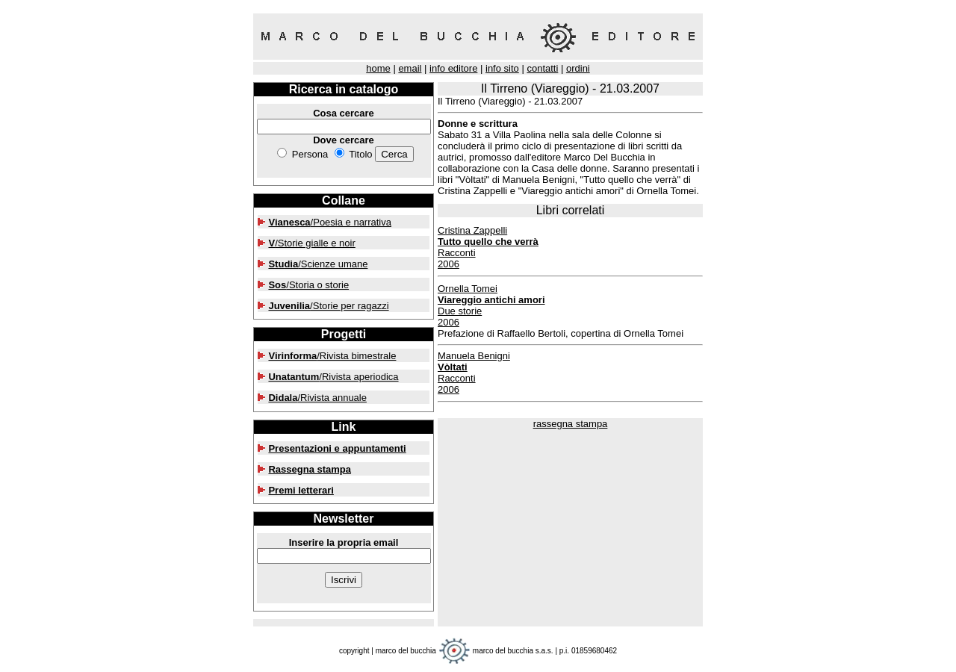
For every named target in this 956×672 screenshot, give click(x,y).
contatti (542, 68)
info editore (453, 68)
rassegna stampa (570, 423)
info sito (502, 68)
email (409, 68)
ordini (578, 68)
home (378, 68)
